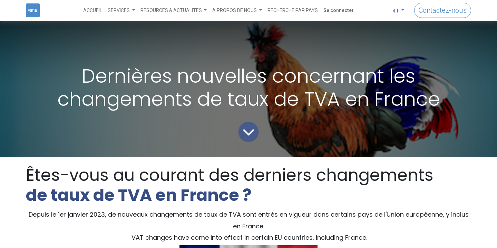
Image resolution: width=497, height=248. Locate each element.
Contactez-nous (443, 10)
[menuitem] (92, 10)
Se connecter (338, 10)
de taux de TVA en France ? (139, 195)
